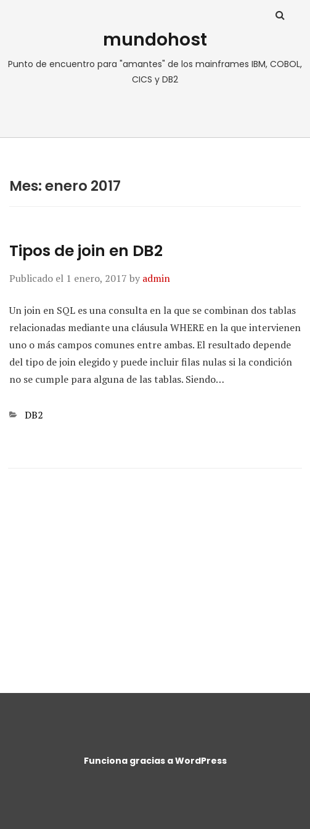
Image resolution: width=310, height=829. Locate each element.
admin (156, 278)
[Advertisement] (155, 572)
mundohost (155, 40)
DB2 (34, 415)
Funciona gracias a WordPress (155, 761)
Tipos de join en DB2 (86, 251)
